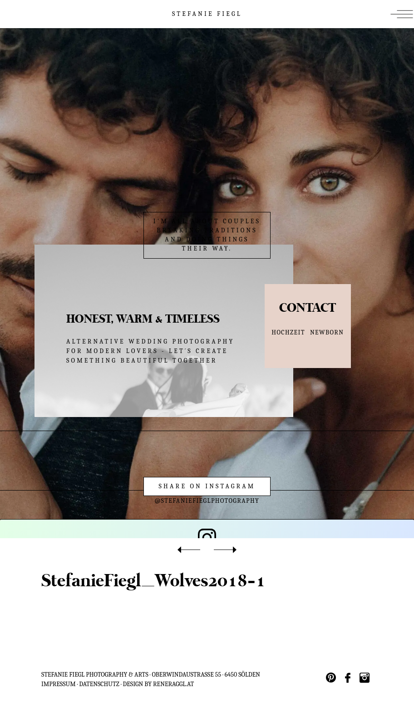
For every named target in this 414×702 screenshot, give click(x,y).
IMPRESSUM (58, 681)
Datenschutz (99, 681)
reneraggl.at (173, 681)
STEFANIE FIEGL (207, 14)
